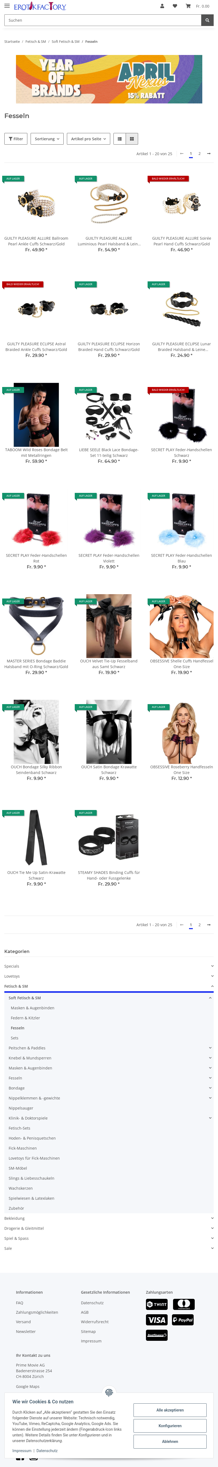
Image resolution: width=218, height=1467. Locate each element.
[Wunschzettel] (174, 6)
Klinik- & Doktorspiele (28, 1118)
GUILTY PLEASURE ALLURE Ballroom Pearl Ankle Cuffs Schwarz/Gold (36, 241)
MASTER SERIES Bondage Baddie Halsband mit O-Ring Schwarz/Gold (36, 663)
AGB (85, 1312)
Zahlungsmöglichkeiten (37, 1312)
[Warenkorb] (197, 6)
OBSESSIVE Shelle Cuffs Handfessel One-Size (181, 663)
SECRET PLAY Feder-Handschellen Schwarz (181, 452)
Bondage (17, 1088)
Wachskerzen (21, 1188)
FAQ (19, 1302)
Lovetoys (12, 976)
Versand (23, 1321)
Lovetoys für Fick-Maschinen (34, 1158)
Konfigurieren (169, 1426)
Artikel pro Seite (86, 138)
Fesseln (17, 1027)
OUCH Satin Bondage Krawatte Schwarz (109, 769)
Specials (11, 966)
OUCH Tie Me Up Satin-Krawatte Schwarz (36, 875)
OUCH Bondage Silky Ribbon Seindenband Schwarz (36, 769)
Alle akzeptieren (169, 1410)
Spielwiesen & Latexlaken (31, 1198)
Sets (14, 1037)
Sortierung (45, 138)
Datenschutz (92, 1302)
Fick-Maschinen (23, 1148)
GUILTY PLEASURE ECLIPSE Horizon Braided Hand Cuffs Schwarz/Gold (109, 346)
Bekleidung (14, 1218)
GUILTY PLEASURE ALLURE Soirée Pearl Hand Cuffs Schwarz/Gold (181, 241)
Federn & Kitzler (25, 1017)
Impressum (91, 1341)
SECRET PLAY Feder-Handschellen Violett (109, 558)
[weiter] (209, 153)
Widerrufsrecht (95, 1321)
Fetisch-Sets (19, 1128)
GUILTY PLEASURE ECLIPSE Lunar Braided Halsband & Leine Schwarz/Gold (181, 346)
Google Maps (28, 1386)
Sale (8, 1248)
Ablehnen (169, 1441)
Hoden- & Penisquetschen (32, 1138)
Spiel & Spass (16, 1238)
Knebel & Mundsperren (30, 1058)
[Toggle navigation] (7, 3)
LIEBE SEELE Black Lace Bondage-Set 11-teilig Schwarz (109, 452)
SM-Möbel (18, 1168)
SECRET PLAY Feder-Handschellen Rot (36, 558)
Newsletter (26, 1331)
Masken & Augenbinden (32, 1007)
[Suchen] (102, 20)
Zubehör (16, 1208)
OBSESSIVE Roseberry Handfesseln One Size (181, 769)
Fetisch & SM (16, 986)
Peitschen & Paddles (27, 1047)
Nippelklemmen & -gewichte (34, 1098)
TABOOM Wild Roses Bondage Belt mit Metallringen (36, 452)
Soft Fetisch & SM (25, 997)
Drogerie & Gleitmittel (24, 1228)
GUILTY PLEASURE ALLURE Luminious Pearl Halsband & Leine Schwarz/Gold (109, 241)
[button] (162, 6)
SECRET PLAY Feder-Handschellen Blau (181, 558)
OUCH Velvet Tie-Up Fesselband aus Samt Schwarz (109, 663)
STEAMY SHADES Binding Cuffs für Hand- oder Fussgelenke (109, 875)
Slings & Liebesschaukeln (31, 1178)
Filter (16, 138)
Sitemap (88, 1331)
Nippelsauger (21, 1108)
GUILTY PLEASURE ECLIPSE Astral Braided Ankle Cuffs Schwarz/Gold (36, 346)
